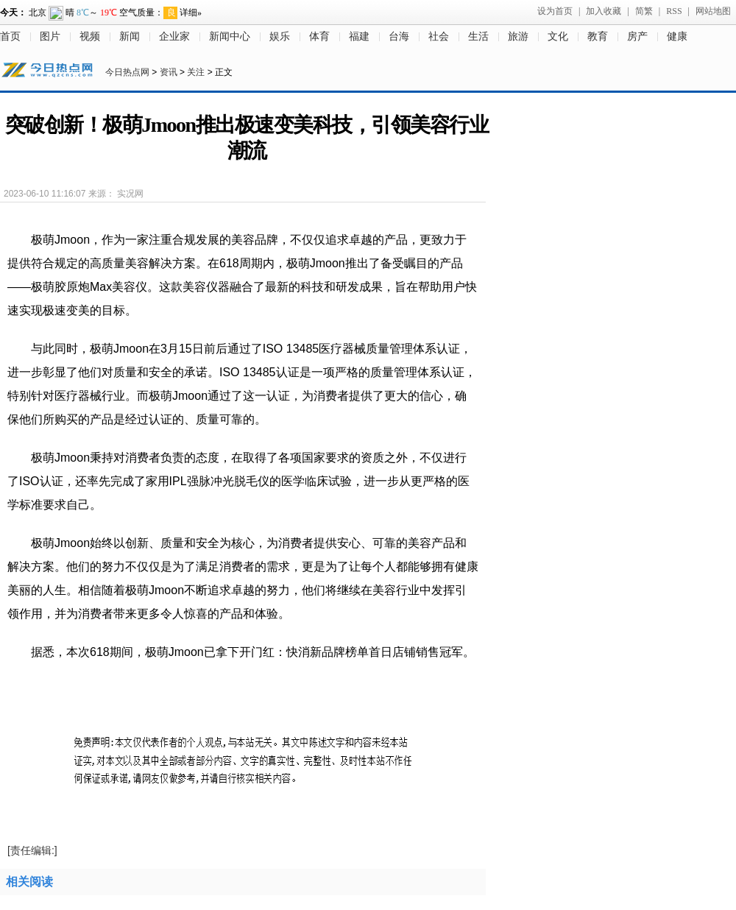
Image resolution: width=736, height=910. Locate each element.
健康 (677, 36)
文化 (558, 36)
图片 (50, 36)
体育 (319, 36)
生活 (478, 36)
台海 (399, 36)
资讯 (168, 72)
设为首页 (555, 11)
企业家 (174, 36)
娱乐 (279, 36)
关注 (196, 72)
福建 (359, 36)
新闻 (129, 36)
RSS (674, 11)
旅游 (518, 36)
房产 (637, 36)
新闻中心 (229, 36)
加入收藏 (603, 11)
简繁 (644, 11)
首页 (10, 36)
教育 (597, 36)
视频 (89, 36)
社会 (438, 36)
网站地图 (713, 11)
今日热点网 (127, 72)
